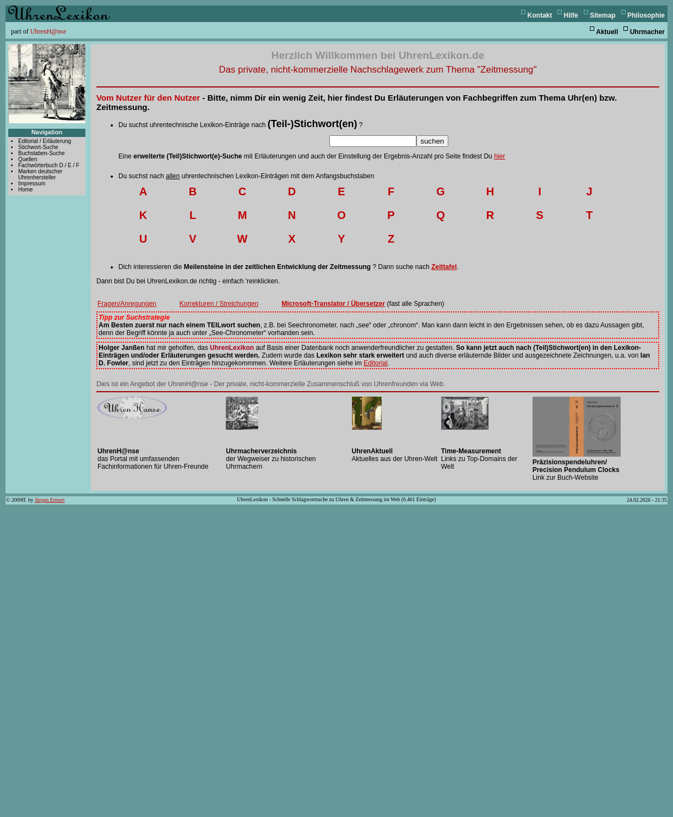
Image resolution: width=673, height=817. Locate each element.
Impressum (31, 183)
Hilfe (571, 15)
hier (499, 156)
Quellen (27, 159)
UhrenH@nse (48, 31)
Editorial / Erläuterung (44, 141)
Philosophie (646, 15)
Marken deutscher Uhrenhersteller (40, 174)
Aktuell (607, 32)
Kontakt (540, 15)
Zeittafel (444, 267)
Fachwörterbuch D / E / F (48, 165)
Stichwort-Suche (38, 147)
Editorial (375, 363)
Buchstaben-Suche (41, 153)
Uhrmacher (647, 32)
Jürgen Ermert (49, 500)
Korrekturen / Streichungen (219, 304)
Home (25, 190)
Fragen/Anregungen (126, 304)
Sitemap (603, 15)
